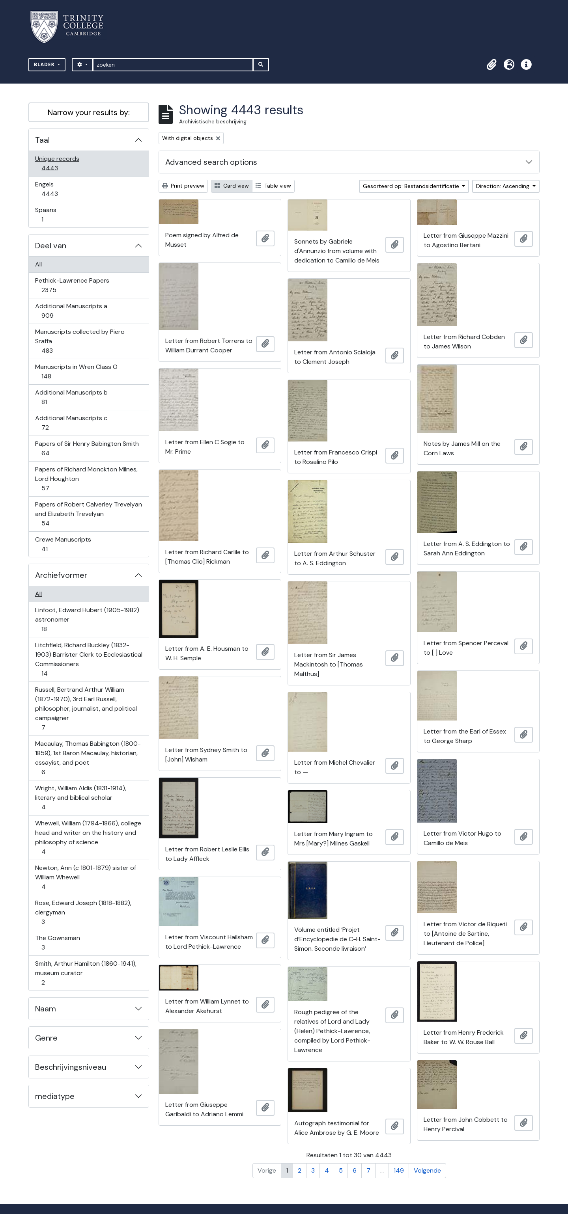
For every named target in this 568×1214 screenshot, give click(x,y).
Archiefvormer (61, 575)
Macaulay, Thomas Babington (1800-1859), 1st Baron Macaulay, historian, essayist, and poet (88, 758)
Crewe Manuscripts (63, 544)
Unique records (57, 163)
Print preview (183, 185)
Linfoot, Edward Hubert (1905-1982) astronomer (87, 619)
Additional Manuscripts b (71, 397)
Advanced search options (211, 162)
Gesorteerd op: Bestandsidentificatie (412, 186)
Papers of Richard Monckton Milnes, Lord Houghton (86, 478)
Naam (45, 1009)
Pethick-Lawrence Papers (72, 285)
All (38, 264)
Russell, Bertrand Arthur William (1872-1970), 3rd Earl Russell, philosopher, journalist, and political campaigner (86, 708)
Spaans (48, 214)
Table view (273, 185)
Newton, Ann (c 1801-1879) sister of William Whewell (85, 877)
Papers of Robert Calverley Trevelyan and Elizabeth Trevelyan (88, 513)
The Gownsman (57, 942)
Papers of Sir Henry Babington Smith (87, 448)
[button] (491, 64)
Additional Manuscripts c (71, 422)
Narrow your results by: (89, 112)
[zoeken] (173, 64)
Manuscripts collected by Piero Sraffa (80, 341)
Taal (42, 140)
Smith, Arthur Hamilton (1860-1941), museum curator (85, 973)
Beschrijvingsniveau (70, 1067)
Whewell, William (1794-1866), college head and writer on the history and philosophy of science (88, 837)
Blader (45, 64)
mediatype (55, 1096)
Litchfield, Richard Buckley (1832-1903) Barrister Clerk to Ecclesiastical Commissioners (88, 659)
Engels (55, 189)
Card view (232, 185)
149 (399, 1170)
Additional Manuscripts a (71, 310)
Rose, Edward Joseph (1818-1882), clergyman (83, 912)
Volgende (427, 1170)
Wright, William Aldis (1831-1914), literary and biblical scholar (80, 797)
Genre (46, 1038)
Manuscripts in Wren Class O (76, 371)
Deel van (50, 245)
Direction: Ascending (503, 186)
